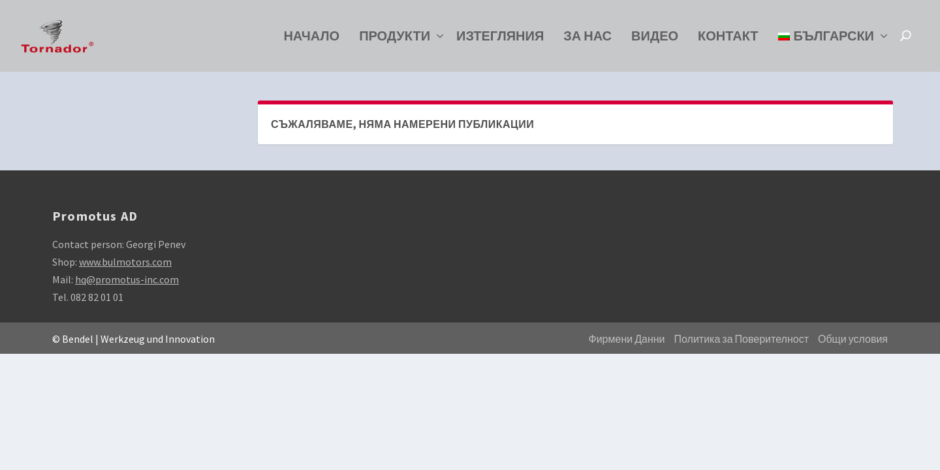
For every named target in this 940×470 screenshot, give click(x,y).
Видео (654, 39)
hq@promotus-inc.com (127, 279)
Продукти (394, 39)
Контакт (728, 39)
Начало (311, 39)
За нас (587, 39)
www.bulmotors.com (125, 261)
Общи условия (853, 339)
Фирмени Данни (627, 339)
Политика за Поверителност (741, 339)
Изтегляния (500, 39)
